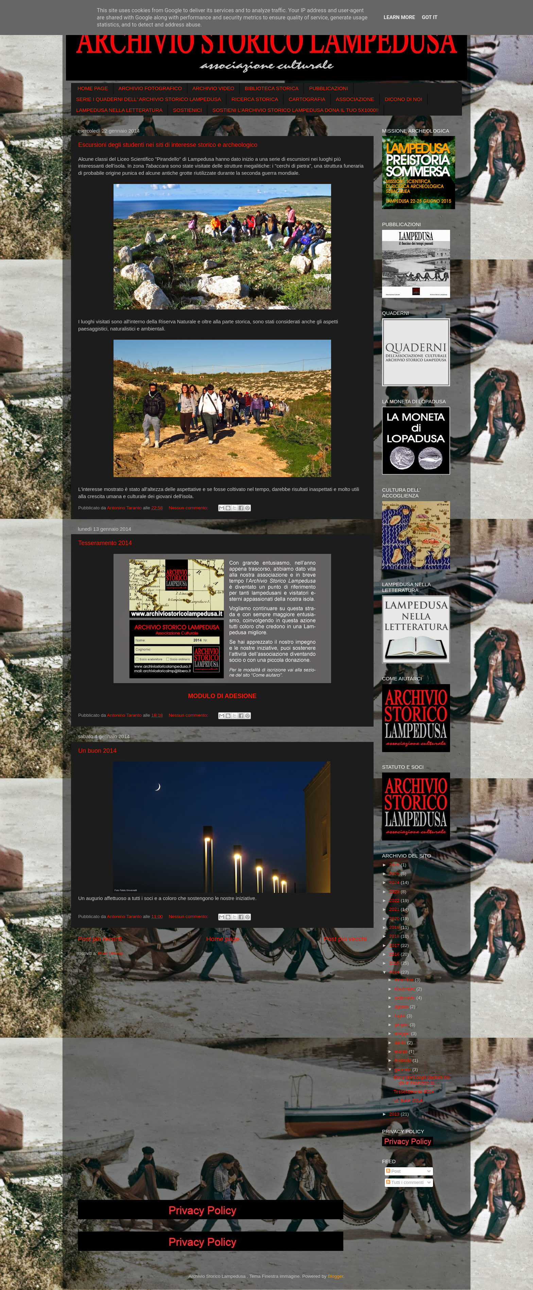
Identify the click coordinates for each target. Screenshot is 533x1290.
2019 (395, 927)
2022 (395, 900)
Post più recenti (100, 939)
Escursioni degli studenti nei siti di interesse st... (422, 1080)
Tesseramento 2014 (105, 543)
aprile (401, 1042)
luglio (401, 1015)
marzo (402, 1051)
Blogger (335, 1276)
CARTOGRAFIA (307, 99)
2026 (395, 864)
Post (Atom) (110, 953)
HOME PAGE (93, 88)
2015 (395, 963)
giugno (402, 1024)
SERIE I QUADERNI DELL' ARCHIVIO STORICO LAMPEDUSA (148, 99)
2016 (395, 954)
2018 (395, 936)
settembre (405, 997)
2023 (395, 891)
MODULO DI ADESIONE (222, 696)
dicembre (405, 979)
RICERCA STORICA (254, 99)
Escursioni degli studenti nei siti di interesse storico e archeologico (167, 144)
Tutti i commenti (405, 1182)
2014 (395, 972)
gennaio (403, 1069)
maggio (403, 1033)
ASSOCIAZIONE (355, 99)
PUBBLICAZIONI (328, 88)
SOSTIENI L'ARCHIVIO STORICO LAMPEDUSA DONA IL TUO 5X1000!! (295, 110)
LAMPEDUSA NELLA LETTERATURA (119, 110)
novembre (405, 988)
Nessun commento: (189, 507)
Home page (223, 939)
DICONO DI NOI (403, 99)
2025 (395, 873)
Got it (429, 17)
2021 (395, 909)
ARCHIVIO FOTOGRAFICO (150, 88)
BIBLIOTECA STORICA (271, 88)
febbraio (404, 1060)
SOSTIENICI (187, 110)
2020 (395, 918)
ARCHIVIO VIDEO (213, 88)
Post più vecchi (345, 939)
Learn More (399, 17)
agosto (402, 1006)
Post (393, 1171)
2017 (395, 945)
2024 (395, 882)
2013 (395, 1114)
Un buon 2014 (97, 750)
